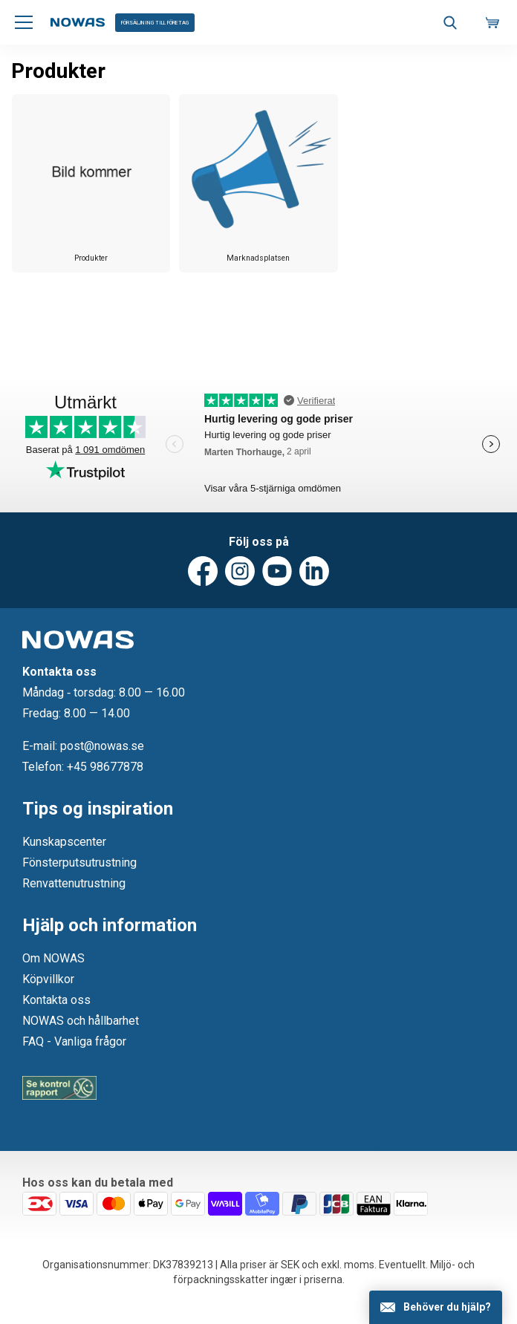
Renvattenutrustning (74, 883)
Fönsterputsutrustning (79, 862)
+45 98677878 (105, 767)
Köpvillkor (48, 979)
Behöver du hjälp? (447, 1307)
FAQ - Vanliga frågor (74, 1041)
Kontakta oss (56, 1000)
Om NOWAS (53, 958)
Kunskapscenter (64, 842)
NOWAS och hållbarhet (80, 1021)
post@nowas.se (102, 746)
